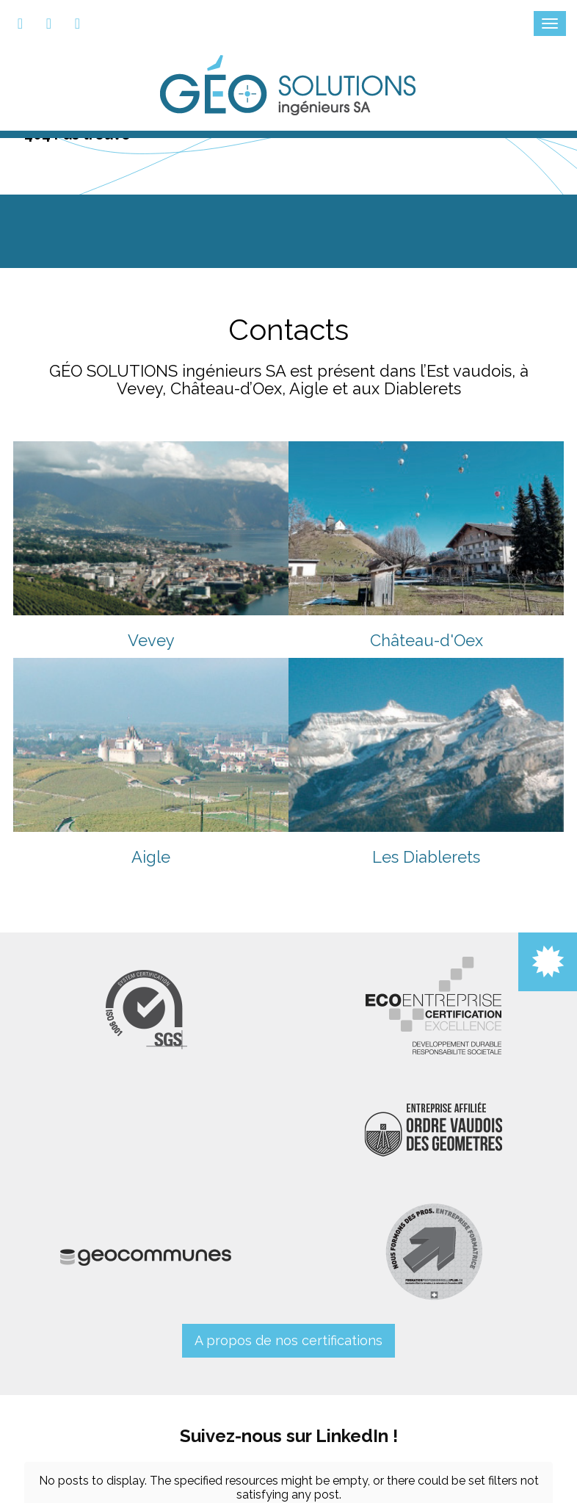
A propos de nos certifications (288, 1340)
